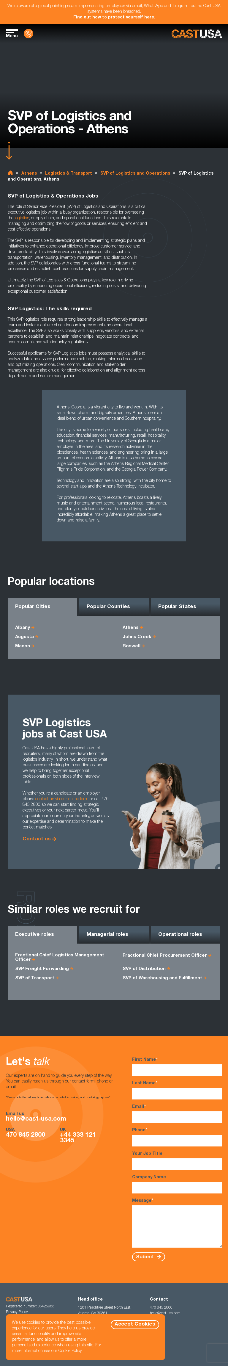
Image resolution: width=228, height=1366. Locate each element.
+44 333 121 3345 (78, 1138)
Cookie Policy (70, 1351)
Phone (177, 1137)
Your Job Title (177, 1161)
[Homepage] (197, 33)
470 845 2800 (25, 1135)
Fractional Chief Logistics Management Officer (59, 957)
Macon (22, 646)
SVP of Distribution (144, 969)
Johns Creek (137, 637)
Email (177, 1113)
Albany (22, 628)
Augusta (24, 637)
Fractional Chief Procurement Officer (165, 955)
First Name (177, 1066)
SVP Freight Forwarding (42, 969)
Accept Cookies (135, 1324)
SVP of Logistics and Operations (135, 174)
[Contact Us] (28, 33)
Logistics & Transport (68, 174)
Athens (29, 174)
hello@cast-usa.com (36, 1119)
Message (177, 1223)
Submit (146, 1257)
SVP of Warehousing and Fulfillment (162, 978)
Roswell (131, 646)
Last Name (177, 1090)
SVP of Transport (34, 978)
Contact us (37, 839)
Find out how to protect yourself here (113, 17)
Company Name (177, 1184)
